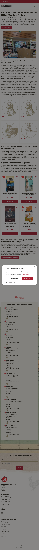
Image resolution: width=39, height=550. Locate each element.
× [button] (34, 266)
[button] (10, 282)
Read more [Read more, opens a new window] (26, 274)
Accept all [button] (27, 278)
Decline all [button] (14, 278)
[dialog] (19, 275)
